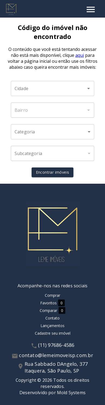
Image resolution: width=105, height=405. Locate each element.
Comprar (52, 295)
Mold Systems (71, 393)
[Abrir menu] (90, 9)
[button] (52, 131)
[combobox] (52, 88)
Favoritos (52, 302)
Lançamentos (52, 325)
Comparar (52, 310)
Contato (52, 318)
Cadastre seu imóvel (52, 333)
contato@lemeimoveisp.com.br (56, 355)
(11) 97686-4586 (56, 345)
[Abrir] (88, 88)
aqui (79, 55)
